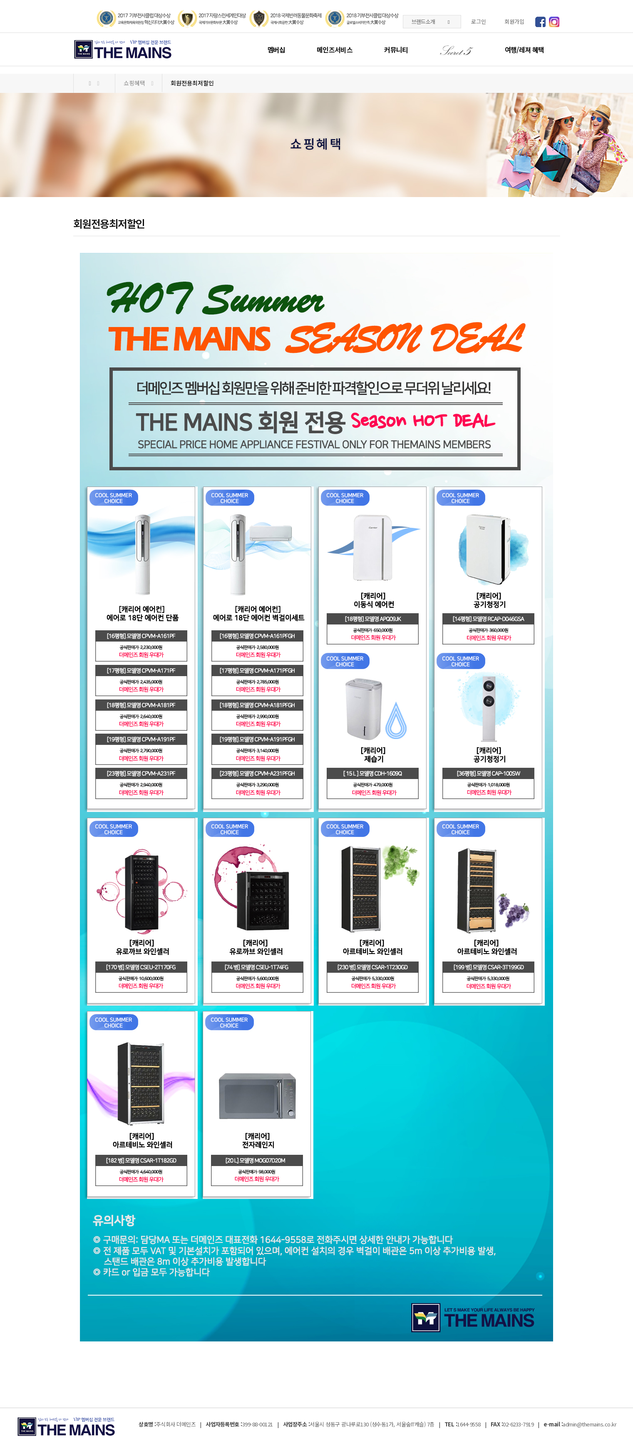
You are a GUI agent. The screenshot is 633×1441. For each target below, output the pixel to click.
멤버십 (276, 50)
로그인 (478, 21)
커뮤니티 (396, 50)
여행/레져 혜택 (524, 50)
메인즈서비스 (334, 50)
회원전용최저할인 (192, 83)
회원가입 (514, 21)
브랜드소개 (430, 21)
